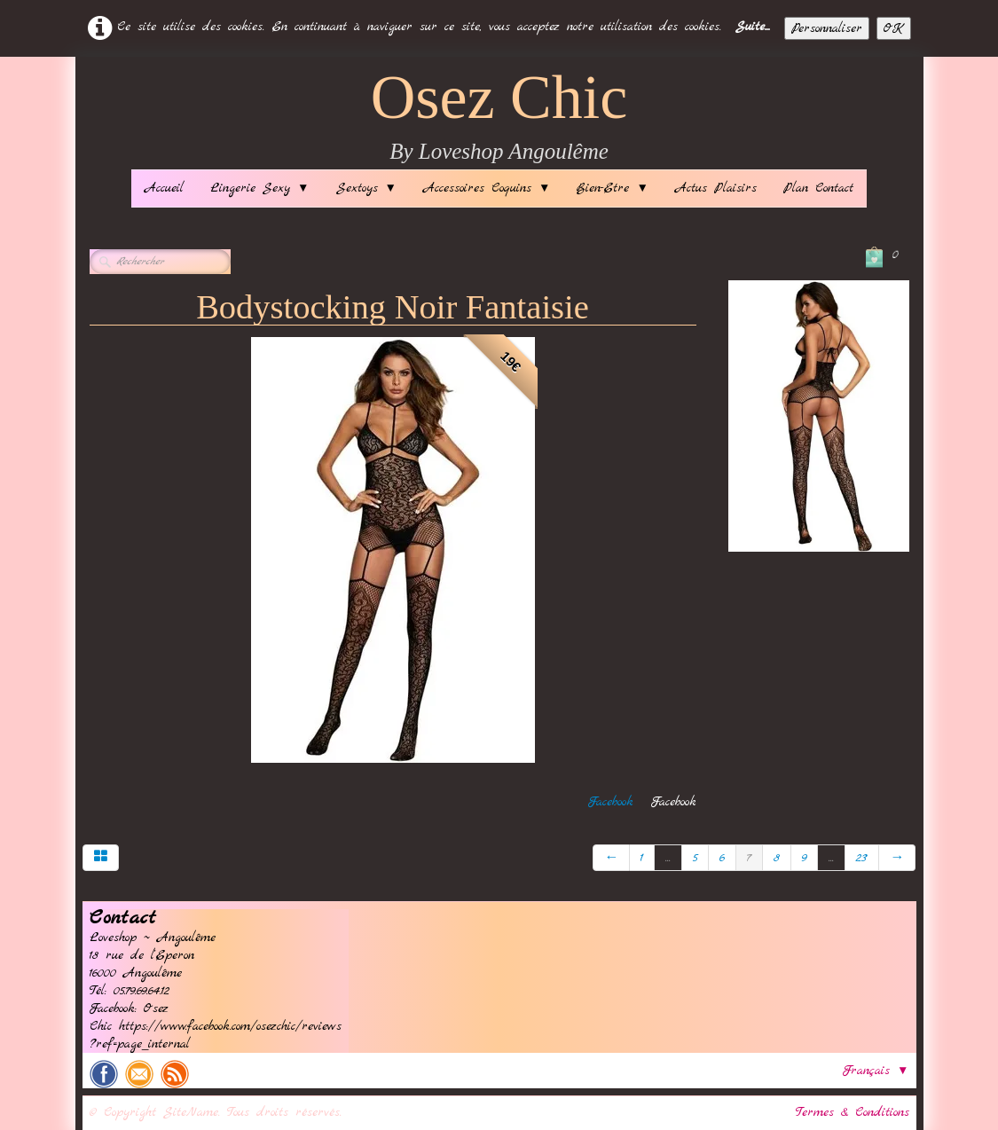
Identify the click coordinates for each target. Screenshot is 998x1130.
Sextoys (366, 188)
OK (894, 28)
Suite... (752, 26)
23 (862, 858)
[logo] (499, 117)
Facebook (610, 802)
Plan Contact (818, 188)
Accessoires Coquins (486, 188)
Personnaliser (826, 28)
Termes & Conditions (852, 1112)
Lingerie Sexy (259, 188)
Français (875, 1070)
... (668, 858)
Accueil (164, 188)
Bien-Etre (612, 188)
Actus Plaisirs (716, 188)
